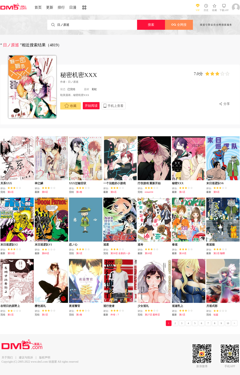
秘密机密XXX (78, 75)
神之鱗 (39, 183)
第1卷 (79, 192)
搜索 (151, 24)
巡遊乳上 (177, 305)
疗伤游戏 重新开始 (149, 183)
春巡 (175, 244)
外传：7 (115, 314)
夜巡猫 (210, 244)
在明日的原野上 (10, 305)
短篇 (215, 314)
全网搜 (179, 24)
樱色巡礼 (40, 305)
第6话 (114, 192)
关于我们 (7, 357)
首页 (38, 7)
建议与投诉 (26, 357)
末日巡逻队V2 (9, 244)
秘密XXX (178, 183)
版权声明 (44, 357)
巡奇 (140, 244)
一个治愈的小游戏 (114, 183)
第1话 (182, 192)
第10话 (148, 253)
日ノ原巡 (73, 81)
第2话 (11, 192)
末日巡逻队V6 (215, 183)
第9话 (45, 192)
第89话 (45, 253)
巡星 (106, 244)
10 (228, 323)
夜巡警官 (74, 305)
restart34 (149, 192)
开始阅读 (91, 105)
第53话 (11, 253)
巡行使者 (109, 305)
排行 (61, 7)
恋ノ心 (73, 244)
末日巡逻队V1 (43, 244)
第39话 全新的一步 (120, 253)
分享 (226, 103)
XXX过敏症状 (77, 183)
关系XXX (6, 183)
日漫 (72, 7)
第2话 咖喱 (219, 253)
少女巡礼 (143, 305)
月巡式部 (211, 305)
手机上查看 (115, 105)
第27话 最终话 (152, 314)
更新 (49, 7)
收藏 (70, 105)
